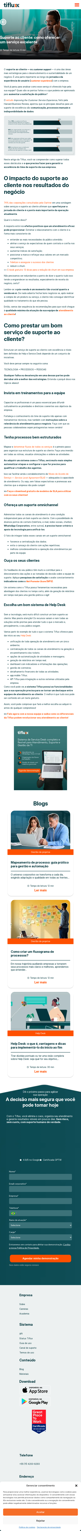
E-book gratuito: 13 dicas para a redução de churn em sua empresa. (40, 269)
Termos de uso (26, 1352)
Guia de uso (25, 1343)
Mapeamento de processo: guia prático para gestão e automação (40, 864)
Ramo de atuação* (18, 1220)
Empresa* (13, 1195)
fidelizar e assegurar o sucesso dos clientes (32, 262)
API (21, 1333)
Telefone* (14, 1208)
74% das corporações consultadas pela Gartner (28, 202)
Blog (21, 1369)
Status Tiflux (26, 1338)
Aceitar (40, 1512)
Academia (24, 1313)
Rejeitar (40, 1520)
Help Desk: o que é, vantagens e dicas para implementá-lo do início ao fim (38, 1045)
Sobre (22, 1304)
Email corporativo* (18, 1183)
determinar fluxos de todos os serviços (33, 446)
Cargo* (12, 1232)
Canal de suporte (27, 1347)
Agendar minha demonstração (40, 1258)
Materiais (24, 1374)
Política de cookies (27, 1527)
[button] (76, 1485)
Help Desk (26, 635)
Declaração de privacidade (49, 1527)
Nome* (12, 1171)
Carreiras (23, 1309)
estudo (9, 100)
